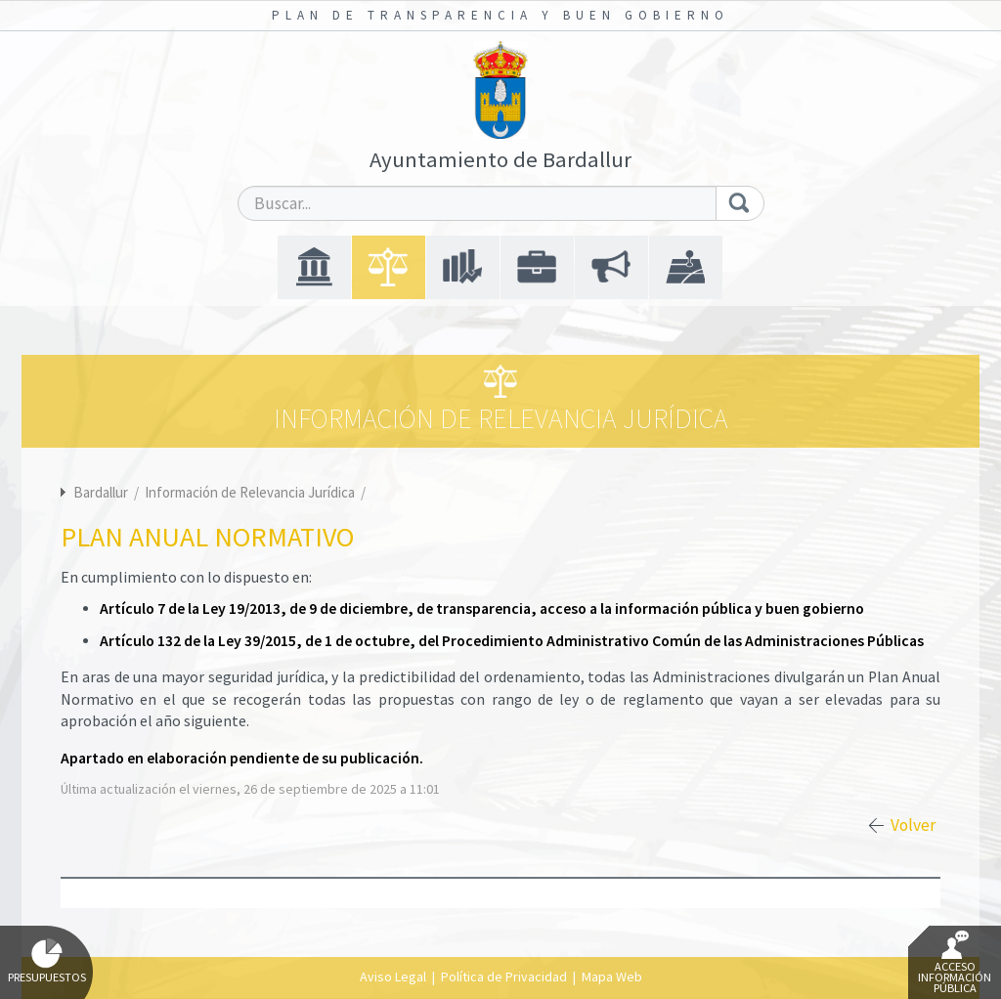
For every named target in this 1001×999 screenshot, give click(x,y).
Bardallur (100, 492)
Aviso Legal (393, 976)
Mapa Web (612, 976)
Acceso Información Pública (954, 963)
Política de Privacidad (504, 976)
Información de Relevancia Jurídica (251, 492)
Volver (913, 825)
